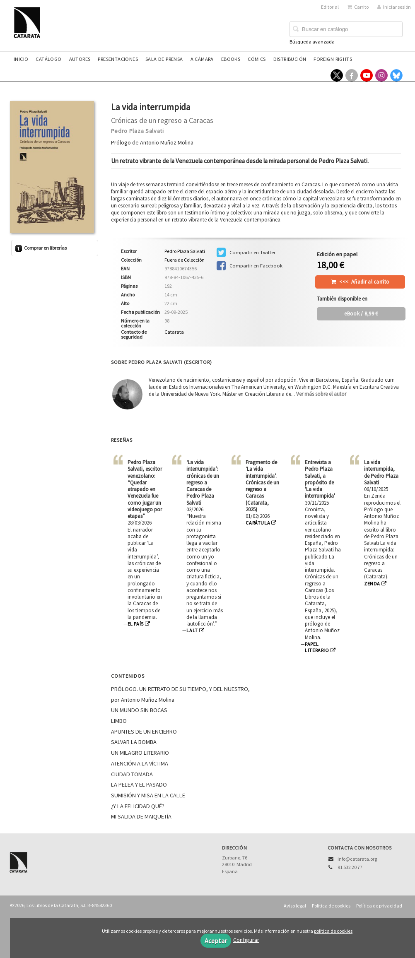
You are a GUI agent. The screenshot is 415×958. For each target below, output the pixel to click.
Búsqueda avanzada (312, 42)
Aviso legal (295, 906)
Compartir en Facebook (249, 265)
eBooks (230, 59)
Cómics (256, 59)
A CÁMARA (202, 59)
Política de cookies (331, 906)
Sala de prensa (164, 59)
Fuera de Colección (184, 260)
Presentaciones (118, 59)
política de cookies (333, 931)
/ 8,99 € (361, 313)
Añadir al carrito (364, 281)
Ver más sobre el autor (321, 393)
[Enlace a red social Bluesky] (396, 75)
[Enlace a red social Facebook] (351, 75)
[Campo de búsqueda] (346, 29)
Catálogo (48, 59)
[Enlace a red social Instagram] (381, 75)
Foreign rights (333, 59)
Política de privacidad (379, 906)
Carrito (358, 7)
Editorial (330, 7)
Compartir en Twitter (246, 252)
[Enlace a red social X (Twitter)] (337, 75)
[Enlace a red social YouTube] (366, 75)
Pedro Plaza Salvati (137, 131)
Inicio (21, 59)
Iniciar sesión (394, 7)
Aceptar (216, 940)
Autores (80, 59)
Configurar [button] (246, 940)
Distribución (289, 59)
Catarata (174, 332)
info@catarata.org (357, 859)
